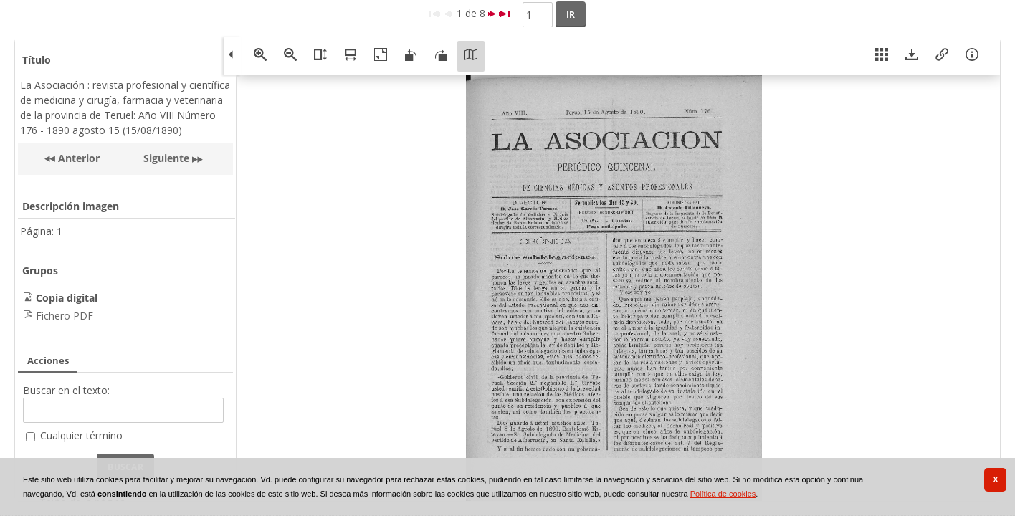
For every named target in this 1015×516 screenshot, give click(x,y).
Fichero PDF (64, 315)
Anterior (77, 158)
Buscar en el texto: (66, 390)
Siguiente (166, 158)
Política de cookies (723, 493)
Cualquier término (81, 435)
